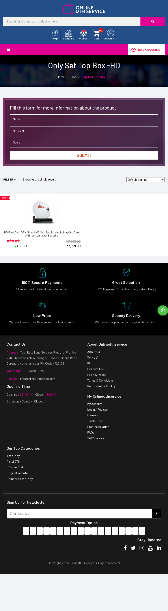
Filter (9, 179)
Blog (90, 363)
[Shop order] (145, 179)
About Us (93, 352)
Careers (92, 415)
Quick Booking (145, 49)
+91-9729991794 (33, 371)
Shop (73, 77)
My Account (95, 404)
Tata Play (13, 456)
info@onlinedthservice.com (37, 378)
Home (61, 77)
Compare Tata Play (20, 479)
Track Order (95, 421)
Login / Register (98, 409)
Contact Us (95, 369)
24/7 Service (95, 438)
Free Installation (98, 426)
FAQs (90, 432)
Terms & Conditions (100, 380)
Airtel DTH (13, 461)
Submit (84, 155)
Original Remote (17, 473)
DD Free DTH (15, 467)
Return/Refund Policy (101, 386)
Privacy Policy (96, 374)
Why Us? (93, 357)
